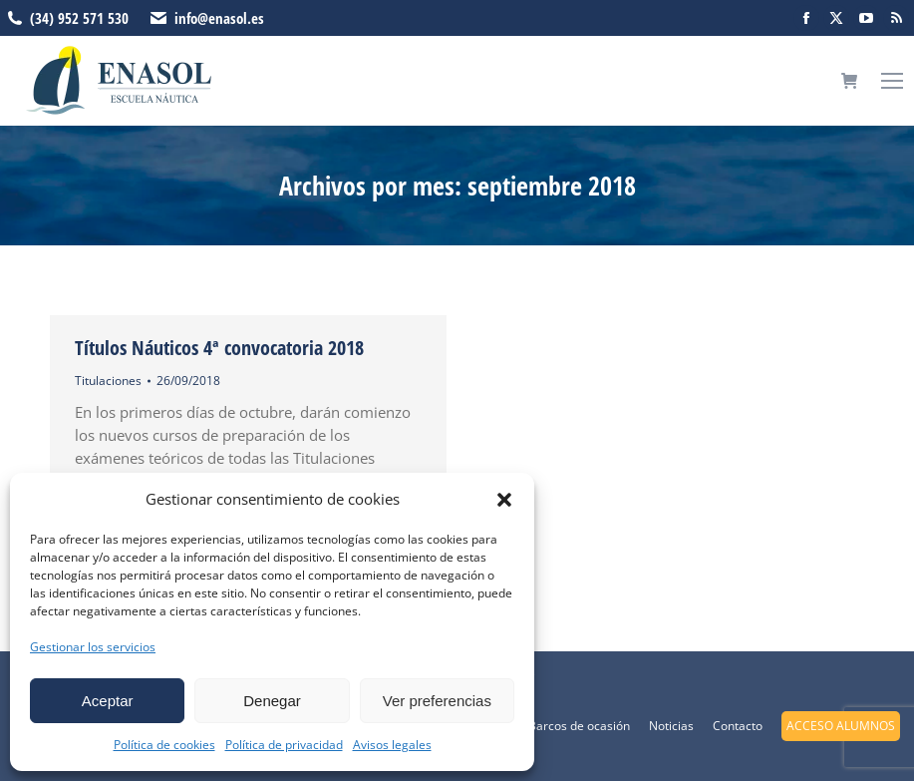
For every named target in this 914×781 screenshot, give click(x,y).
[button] (504, 500)
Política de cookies (164, 744)
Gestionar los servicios (92, 646)
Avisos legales (392, 744)
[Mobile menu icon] (892, 81)
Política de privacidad (284, 744)
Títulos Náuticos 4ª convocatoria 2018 (219, 347)
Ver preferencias (437, 700)
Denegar (272, 700)
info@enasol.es (219, 18)
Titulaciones (108, 380)
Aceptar (108, 700)
